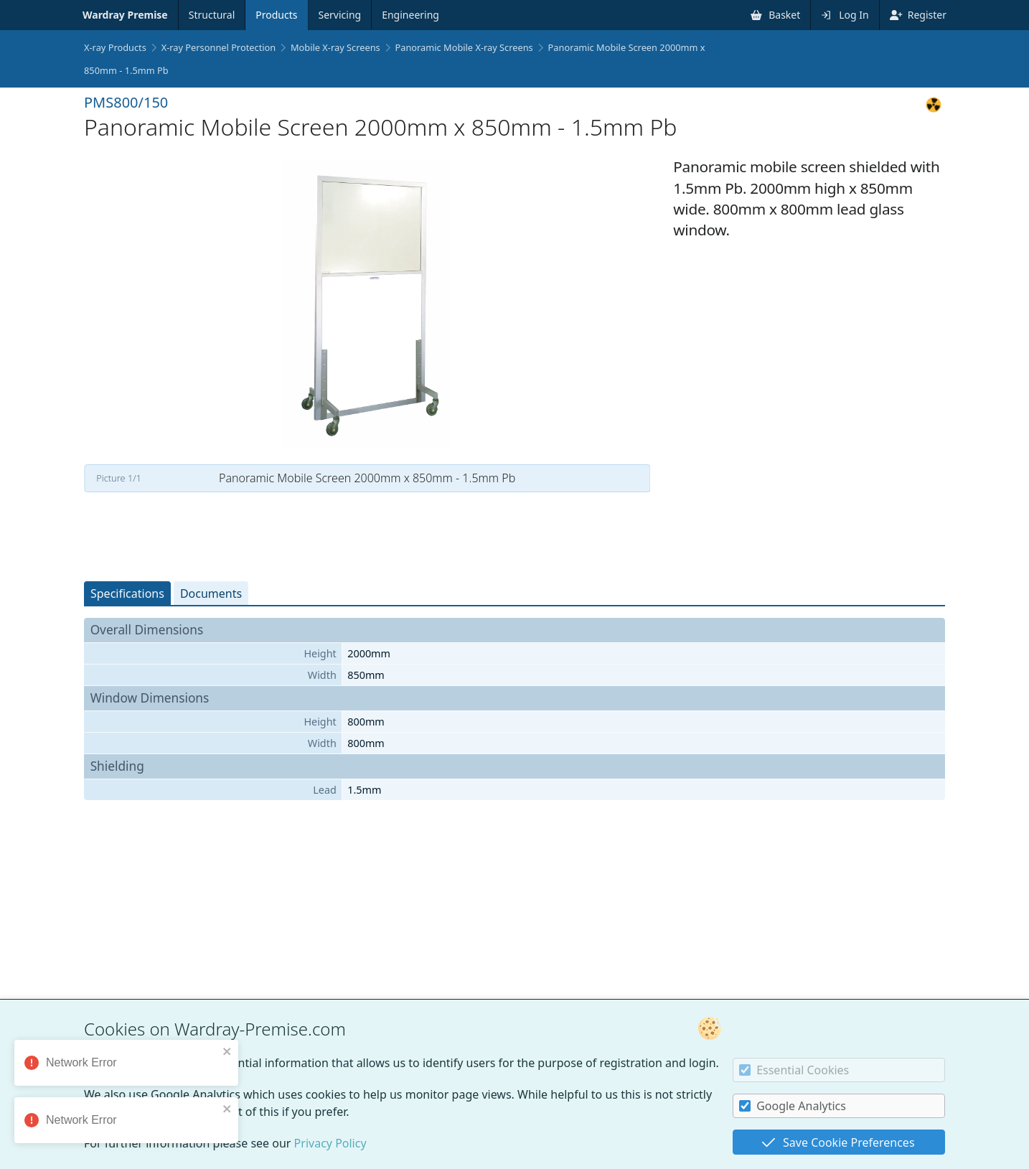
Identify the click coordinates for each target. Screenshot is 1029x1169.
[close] (230, 1051)
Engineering (410, 15)
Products (276, 15)
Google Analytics (792, 1106)
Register (918, 15)
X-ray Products (115, 47)
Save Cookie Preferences (838, 1142)
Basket (775, 15)
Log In (844, 15)
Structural (212, 15)
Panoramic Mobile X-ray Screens (464, 47)
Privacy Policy (330, 1143)
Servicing (340, 15)
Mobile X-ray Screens (335, 47)
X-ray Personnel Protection (218, 47)
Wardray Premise (125, 15)
